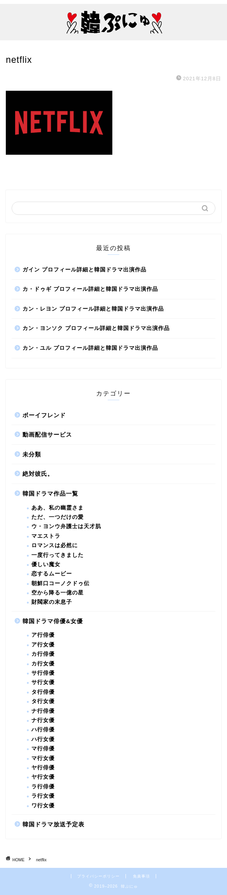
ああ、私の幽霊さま (57, 508)
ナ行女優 (43, 720)
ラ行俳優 (43, 787)
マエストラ (45, 536)
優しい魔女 (45, 564)
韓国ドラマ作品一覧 (50, 493)
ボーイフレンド (44, 415)
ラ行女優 (43, 796)
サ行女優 (43, 682)
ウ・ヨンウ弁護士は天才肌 (66, 526)
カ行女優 (43, 664)
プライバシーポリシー (98, 876)
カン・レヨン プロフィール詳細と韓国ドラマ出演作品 (93, 309)
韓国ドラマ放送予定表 (53, 824)
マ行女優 (43, 758)
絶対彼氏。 (37, 473)
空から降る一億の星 (57, 593)
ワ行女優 (43, 806)
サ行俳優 (43, 673)
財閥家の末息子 (51, 602)
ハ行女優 (43, 739)
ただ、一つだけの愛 (57, 517)
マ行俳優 (43, 749)
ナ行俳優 (43, 711)
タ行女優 (43, 701)
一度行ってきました (57, 555)
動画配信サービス (47, 434)
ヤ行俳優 (43, 768)
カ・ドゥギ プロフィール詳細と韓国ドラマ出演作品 (90, 289)
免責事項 (141, 876)
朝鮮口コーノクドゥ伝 (60, 583)
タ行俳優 (43, 692)
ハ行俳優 (43, 730)
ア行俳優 (43, 635)
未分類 (31, 454)
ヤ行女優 (43, 777)
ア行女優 (43, 645)
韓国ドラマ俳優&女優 (52, 621)
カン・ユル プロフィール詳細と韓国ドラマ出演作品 (90, 348)
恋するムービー (51, 574)
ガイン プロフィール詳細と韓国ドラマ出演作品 (84, 270)
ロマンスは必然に (54, 545)
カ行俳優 (43, 654)
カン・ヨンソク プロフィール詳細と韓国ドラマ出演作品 (96, 328)
